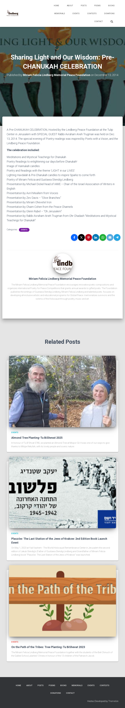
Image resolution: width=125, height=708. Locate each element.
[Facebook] (74, 237)
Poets (84, 6)
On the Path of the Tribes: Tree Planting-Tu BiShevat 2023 (48, 647)
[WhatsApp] (102, 237)
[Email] (110, 237)
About (70, 6)
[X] (81, 237)
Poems (97, 6)
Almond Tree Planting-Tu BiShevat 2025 (36, 437)
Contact (98, 21)
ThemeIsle (113, 701)
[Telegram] (117, 237)
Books (111, 6)
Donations (109, 13)
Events (76, 13)
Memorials (59, 13)
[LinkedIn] (95, 237)
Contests (91, 13)
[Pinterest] (88, 237)
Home (56, 6)
